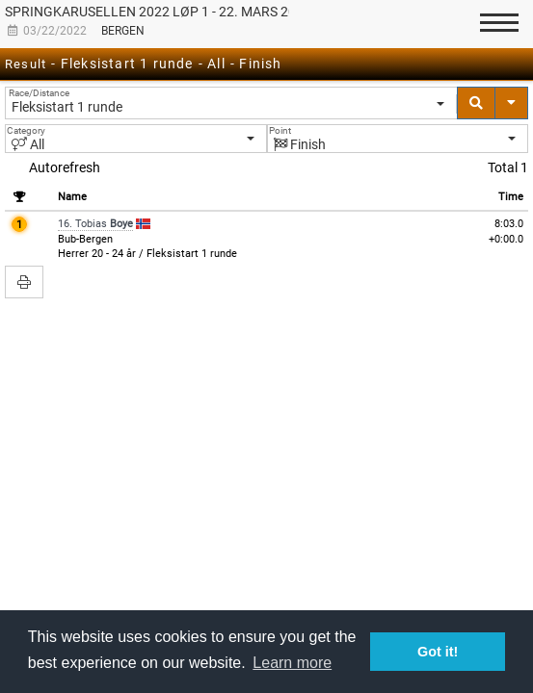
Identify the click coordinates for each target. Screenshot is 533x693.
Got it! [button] (437, 651)
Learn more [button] (292, 662)
